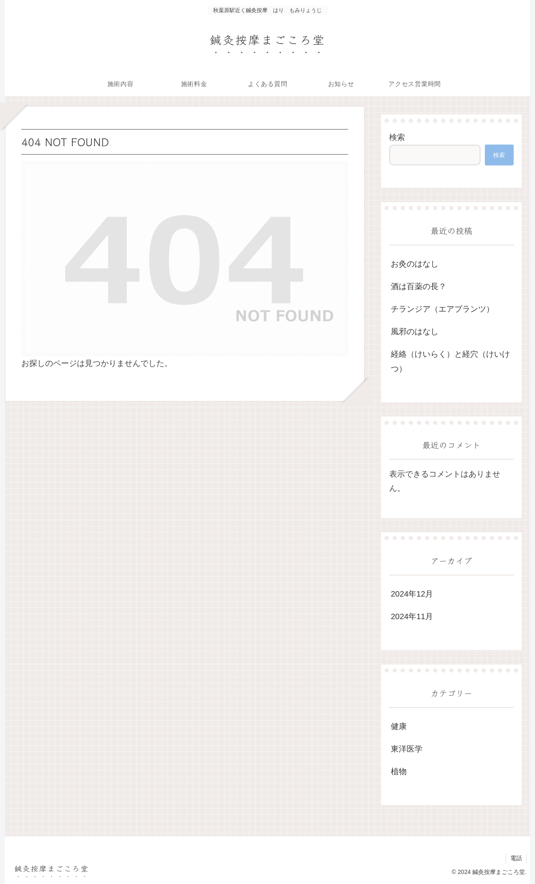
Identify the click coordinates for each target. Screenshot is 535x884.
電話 (516, 858)
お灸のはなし (414, 263)
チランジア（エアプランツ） (442, 309)
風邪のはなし (414, 331)
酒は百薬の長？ (418, 286)
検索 (397, 137)
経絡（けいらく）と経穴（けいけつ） (450, 361)
